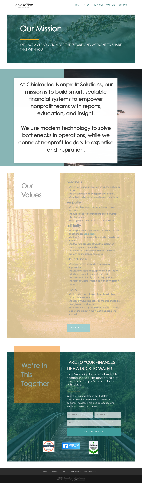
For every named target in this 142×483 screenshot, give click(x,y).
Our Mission (76, 471)
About (87, 5)
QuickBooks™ (90, 471)
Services (98, 5)
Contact (123, 5)
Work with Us (78, 328)
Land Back (89, 234)
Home (78, 5)
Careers (110, 5)
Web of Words (80, 480)
